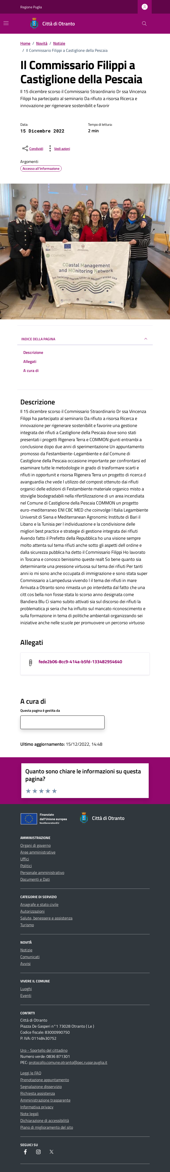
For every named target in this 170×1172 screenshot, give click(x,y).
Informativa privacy (36, 1107)
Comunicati (30, 957)
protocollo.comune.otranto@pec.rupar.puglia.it (68, 1062)
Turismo (27, 925)
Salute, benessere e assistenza (46, 918)
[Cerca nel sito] (144, 23)
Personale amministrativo (42, 872)
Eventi (25, 995)
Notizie (26, 950)
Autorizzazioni (32, 911)
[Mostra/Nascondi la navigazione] (6, 23)
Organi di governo (35, 845)
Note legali (29, 1114)
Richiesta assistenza (37, 1093)
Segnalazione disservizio (41, 1086)
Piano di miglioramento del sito (46, 1127)
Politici (26, 866)
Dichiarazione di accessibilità (44, 1120)
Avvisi (25, 963)
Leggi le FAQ (30, 1073)
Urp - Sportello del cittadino (43, 1050)
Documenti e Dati (35, 879)
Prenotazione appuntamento (44, 1080)
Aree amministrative (37, 852)
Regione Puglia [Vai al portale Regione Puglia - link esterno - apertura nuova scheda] (31, 7)
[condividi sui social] (32, 148)
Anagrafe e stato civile (39, 904)
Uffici (24, 859)
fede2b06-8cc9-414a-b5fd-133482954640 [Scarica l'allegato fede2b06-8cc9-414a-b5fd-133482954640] (80, 661)
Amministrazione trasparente (45, 1100)
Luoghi (26, 989)
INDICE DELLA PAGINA (85, 339)
